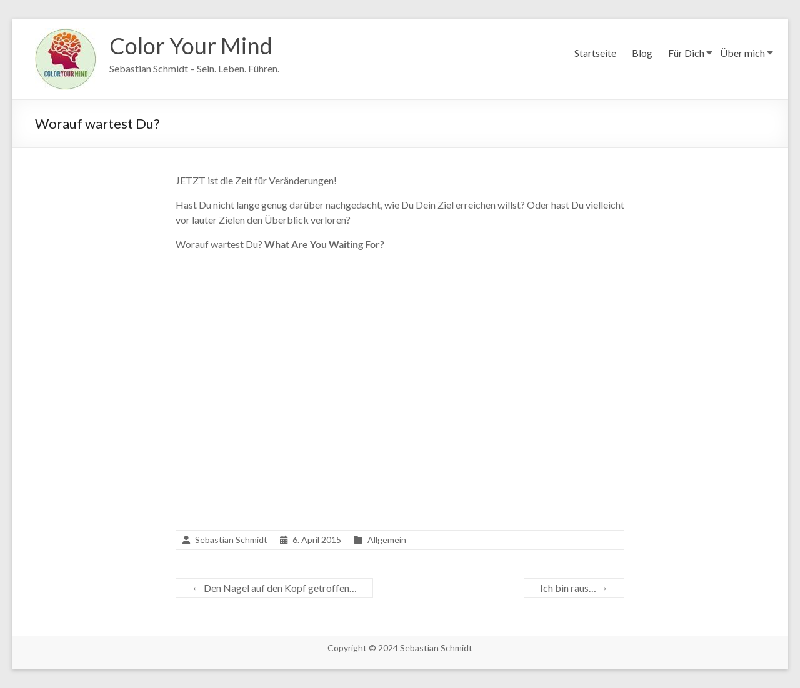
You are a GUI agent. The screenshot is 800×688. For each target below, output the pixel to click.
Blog (642, 53)
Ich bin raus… (574, 588)
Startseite (595, 53)
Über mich (742, 53)
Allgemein (387, 539)
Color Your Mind (190, 45)
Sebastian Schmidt (231, 539)
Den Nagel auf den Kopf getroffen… (274, 588)
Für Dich (686, 53)
